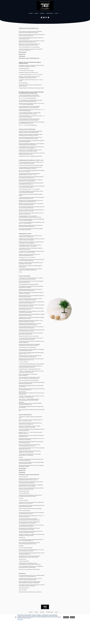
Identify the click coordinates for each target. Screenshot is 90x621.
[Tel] (48, 17)
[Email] (46, 17)
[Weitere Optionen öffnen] (60, 13)
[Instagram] (44, 17)
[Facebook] (41, 17)
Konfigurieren (20, 619)
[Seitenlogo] (45, 5)
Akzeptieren (66, 617)
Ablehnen (72, 617)
